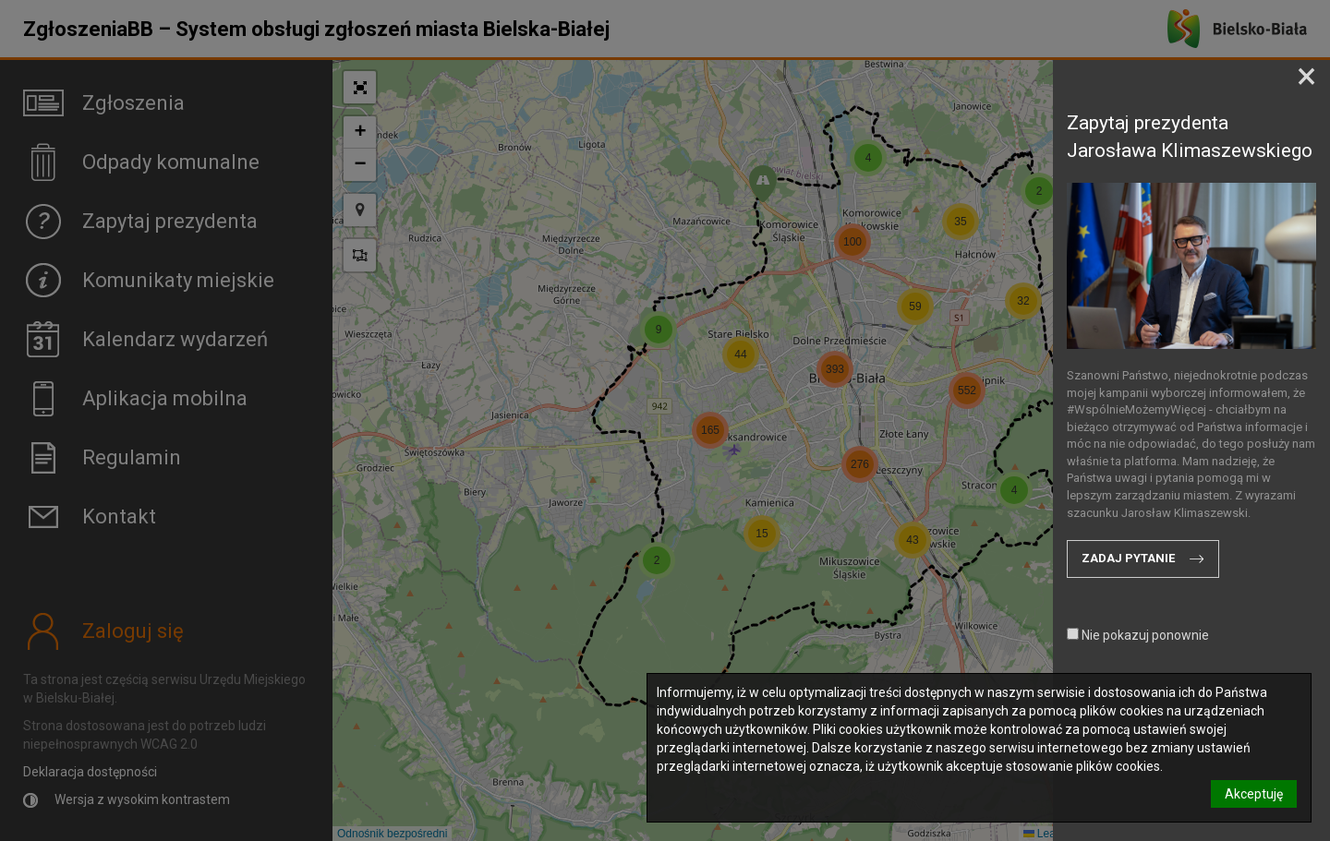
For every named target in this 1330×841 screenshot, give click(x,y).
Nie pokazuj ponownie (1138, 635)
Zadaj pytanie (1128, 558)
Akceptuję (1254, 794)
